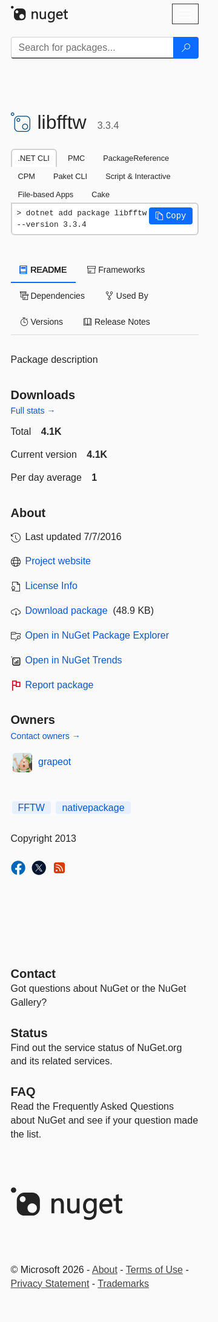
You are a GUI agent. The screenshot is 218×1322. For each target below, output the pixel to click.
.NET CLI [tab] (34, 158)
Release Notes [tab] (117, 322)
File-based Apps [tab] (46, 194)
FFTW (31, 808)
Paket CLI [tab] (70, 176)
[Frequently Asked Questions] (23, 1091)
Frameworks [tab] (116, 270)
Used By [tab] (126, 296)
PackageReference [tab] (136, 158)
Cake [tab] (100, 194)
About (104, 1270)
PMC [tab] (76, 158)
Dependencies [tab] (52, 296)
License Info (51, 586)
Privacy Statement (50, 1283)
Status (29, 1033)
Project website (58, 561)
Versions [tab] (42, 322)
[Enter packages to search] (92, 48)
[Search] (186, 48)
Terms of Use (154, 1270)
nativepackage (93, 808)
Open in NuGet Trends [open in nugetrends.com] (73, 660)
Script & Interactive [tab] (137, 176)
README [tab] (43, 270)
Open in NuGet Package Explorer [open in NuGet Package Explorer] (97, 635)
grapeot (54, 762)
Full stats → (33, 410)
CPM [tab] (26, 176)
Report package (59, 685)
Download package (66, 610)
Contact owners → (46, 736)
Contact (33, 973)
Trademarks (123, 1283)
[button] (171, 215)
